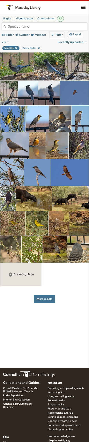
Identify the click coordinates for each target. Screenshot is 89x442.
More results (44, 298)
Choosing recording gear (62, 421)
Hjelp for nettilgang (59, 440)
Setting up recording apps (63, 417)
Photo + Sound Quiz (59, 408)
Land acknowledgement (62, 436)
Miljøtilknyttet (24, 18)
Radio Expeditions (13, 395)
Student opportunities (60, 429)
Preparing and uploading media (66, 388)
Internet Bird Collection (16, 399)
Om (6, 437)
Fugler (7, 18)
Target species (56, 404)
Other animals (46, 18)
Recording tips (56, 392)
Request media (56, 400)
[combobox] (47, 27)
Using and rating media (61, 396)
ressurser (55, 383)
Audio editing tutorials (60, 412)
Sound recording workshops (64, 425)
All (60, 18)
